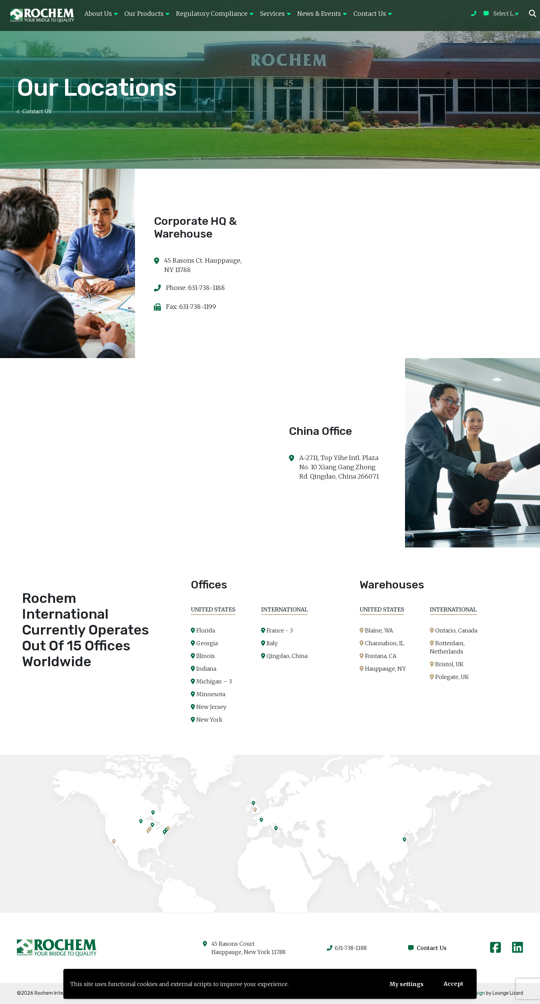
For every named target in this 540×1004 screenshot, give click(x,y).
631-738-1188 (347, 947)
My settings (406, 984)
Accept (453, 983)
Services (275, 14)
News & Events (321, 14)
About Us (100, 14)
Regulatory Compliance (214, 14)
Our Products (146, 14)
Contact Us (372, 14)
